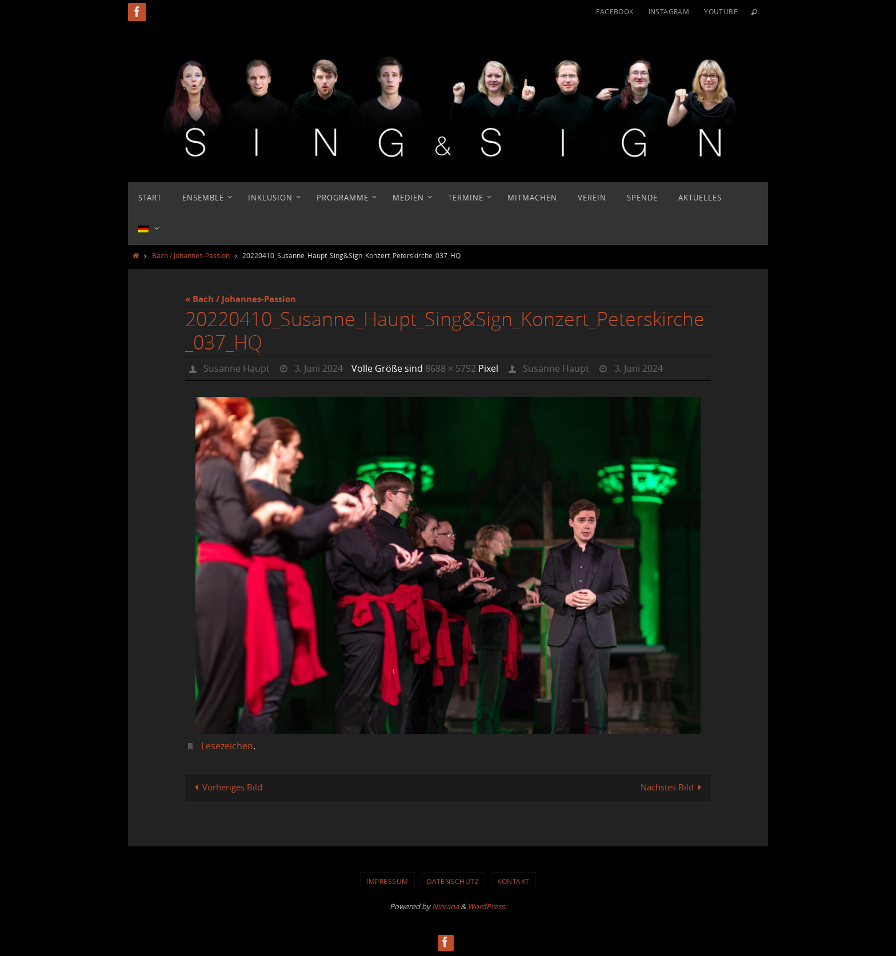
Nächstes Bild (673, 787)
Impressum (387, 881)
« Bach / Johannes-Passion (240, 299)
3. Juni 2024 (318, 368)
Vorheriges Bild (226, 787)
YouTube (721, 11)
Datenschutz (453, 881)
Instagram (669, 11)
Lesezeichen (227, 746)
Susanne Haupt (236, 368)
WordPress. (486, 906)
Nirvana (445, 906)
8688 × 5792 (450, 368)
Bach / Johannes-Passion (191, 255)
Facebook (614, 11)
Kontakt (513, 881)
